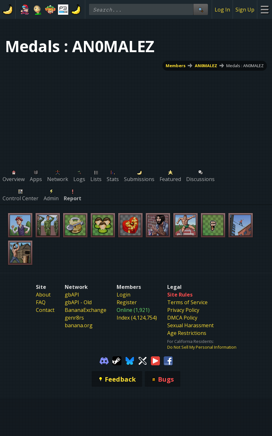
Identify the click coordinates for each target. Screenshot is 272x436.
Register (127, 302)
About (43, 294)
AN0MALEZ (206, 65)
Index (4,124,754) (137, 317)
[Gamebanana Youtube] (155, 360)
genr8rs (74, 317)
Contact (45, 309)
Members (175, 65)
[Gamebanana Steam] (117, 360)
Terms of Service (187, 302)
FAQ (40, 302)
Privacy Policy (183, 309)
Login (123, 294)
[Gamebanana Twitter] (142, 360)
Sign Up (244, 9)
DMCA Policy (182, 317)
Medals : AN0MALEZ (245, 65)
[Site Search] (200, 9)
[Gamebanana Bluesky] (130, 360)
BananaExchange (85, 309)
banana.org (79, 325)
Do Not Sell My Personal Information (201, 347)
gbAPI (72, 294)
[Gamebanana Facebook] (168, 360)
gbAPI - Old (78, 302)
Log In (222, 9)
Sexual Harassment (190, 325)
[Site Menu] (264, 9)
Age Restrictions (186, 333)
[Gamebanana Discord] (104, 360)
